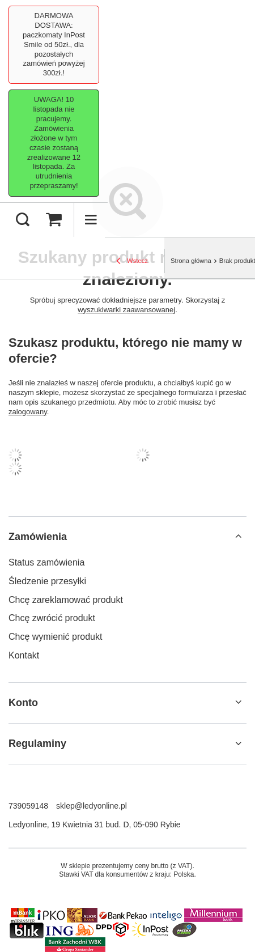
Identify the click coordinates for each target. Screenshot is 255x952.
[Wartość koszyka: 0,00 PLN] (54, 220)
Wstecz (132, 261)
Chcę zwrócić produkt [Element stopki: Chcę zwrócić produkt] (51, 618)
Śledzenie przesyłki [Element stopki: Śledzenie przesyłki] (47, 581)
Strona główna (191, 260)
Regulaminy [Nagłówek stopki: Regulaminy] (37, 743)
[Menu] (91, 220)
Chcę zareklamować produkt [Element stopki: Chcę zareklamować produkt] (65, 600)
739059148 (28, 805)
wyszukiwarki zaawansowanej (126, 309)
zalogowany (27, 411)
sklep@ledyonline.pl (91, 805)
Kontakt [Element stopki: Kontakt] (23, 655)
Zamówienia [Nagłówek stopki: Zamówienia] (37, 536)
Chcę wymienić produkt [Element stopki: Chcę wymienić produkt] (55, 636)
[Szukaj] (22, 220)
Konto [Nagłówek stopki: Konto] (23, 702)
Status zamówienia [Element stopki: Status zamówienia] (46, 562)
